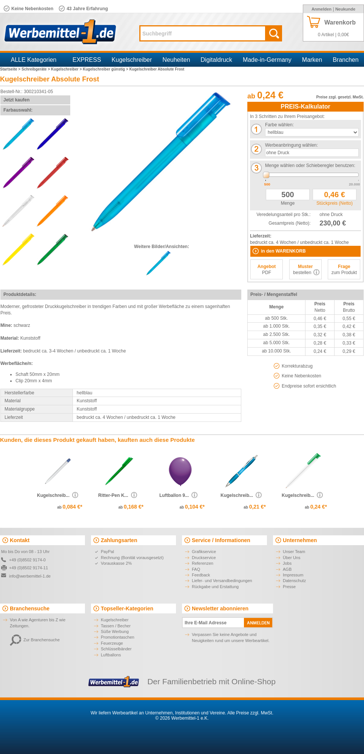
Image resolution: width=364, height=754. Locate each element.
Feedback (201, 575)
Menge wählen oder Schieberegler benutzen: (310, 165)
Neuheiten (176, 60)
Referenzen (202, 563)
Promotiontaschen (117, 637)
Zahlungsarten (119, 540)
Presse (289, 586)
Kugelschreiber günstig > (106, 69)
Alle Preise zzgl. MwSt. (250, 713)
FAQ (196, 569)
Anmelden (322, 9)
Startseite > (11, 69)
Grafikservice (204, 551)
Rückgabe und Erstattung (215, 586)
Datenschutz (294, 580)
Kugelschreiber (132, 60)
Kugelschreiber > (67, 69)
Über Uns (291, 557)
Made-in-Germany (267, 60)
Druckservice (204, 557)
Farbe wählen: (279, 124)
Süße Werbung (115, 631)
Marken (312, 60)
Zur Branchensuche (35, 640)
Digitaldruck (216, 60)
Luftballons (111, 655)
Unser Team (294, 551)
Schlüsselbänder (116, 649)
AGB (287, 569)
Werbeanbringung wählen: (291, 145)
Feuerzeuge (112, 643)
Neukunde (345, 9)
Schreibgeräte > (36, 69)
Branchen (346, 60)
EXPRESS (86, 60)
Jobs (287, 563)
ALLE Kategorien (34, 60)
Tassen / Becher (116, 626)
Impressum (293, 575)
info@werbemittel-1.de (30, 576)
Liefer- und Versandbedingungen (222, 580)
